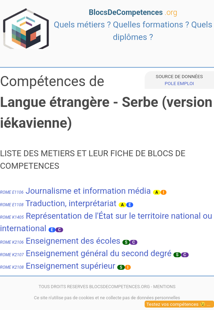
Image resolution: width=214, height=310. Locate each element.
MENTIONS (164, 286)
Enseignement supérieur (57, 266)
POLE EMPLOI (179, 83)
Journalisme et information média (75, 191)
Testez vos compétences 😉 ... (178, 304)
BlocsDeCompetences (133, 12)
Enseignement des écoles (60, 241)
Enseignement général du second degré (85, 253)
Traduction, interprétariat (58, 203)
